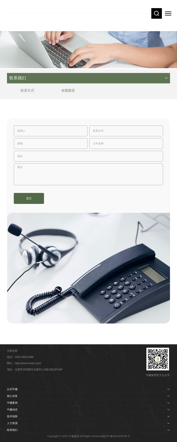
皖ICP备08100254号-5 (116, 436)
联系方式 (27, 92)
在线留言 (68, 92)
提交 (29, 198)
